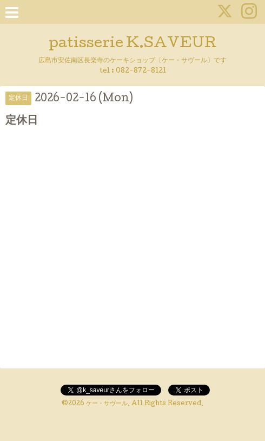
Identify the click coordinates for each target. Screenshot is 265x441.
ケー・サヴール (107, 404)
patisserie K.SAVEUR (133, 44)
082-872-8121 (141, 71)
